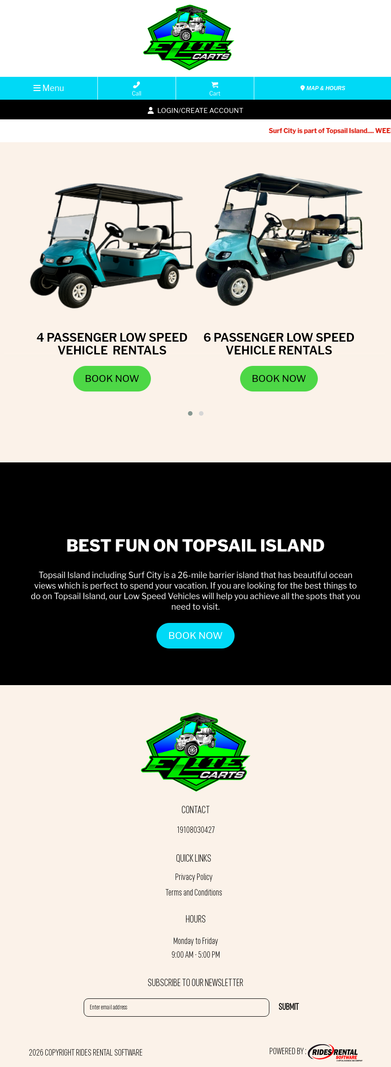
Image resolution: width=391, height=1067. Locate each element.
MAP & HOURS (322, 88)
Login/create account (195, 111)
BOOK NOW (195, 635)
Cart (214, 89)
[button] (190, 413)
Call (136, 89)
